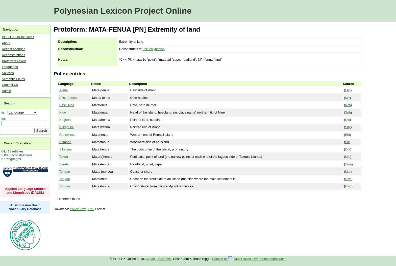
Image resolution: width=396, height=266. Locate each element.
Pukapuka (66, 127)
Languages (10, 67)
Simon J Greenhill (158, 259)
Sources (8, 73)
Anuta (63, 90)
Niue (62, 112)
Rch (348, 105)
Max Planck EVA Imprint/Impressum (259, 259)
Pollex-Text (78, 209)
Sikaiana (65, 149)
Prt (347, 142)
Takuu (63, 157)
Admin (6, 91)
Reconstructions (13, 55)
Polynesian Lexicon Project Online (122, 10)
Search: (10, 103)
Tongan (64, 171)
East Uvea (66, 105)
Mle (347, 157)
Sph (348, 112)
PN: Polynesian (153, 49)
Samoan (65, 142)
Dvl (347, 120)
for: (4, 119)
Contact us (222, 259)
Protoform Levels (14, 61)
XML (91, 209)
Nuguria (65, 120)
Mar (348, 171)
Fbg (348, 90)
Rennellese (67, 135)
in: (4, 112)
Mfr (347, 98)
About (6, 43)
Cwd (348, 179)
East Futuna (68, 98)
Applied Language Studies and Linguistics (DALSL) (25, 190)
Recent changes (13, 49)
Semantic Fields (13, 79)
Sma (348, 164)
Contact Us (10, 85)
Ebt (347, 135)
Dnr (347, 149)
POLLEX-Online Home (18, 37)
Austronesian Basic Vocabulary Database (25, 207)
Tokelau (64, 164)
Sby (348, 127)
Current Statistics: (18, 143)
